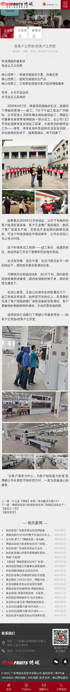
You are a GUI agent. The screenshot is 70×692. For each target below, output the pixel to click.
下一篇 (34, 504)
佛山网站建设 (60, 677)
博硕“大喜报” (13, 557)
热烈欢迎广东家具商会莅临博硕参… (27, 530)
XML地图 (33, 677)
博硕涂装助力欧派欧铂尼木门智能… (27, 543)
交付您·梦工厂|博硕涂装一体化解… (26, 539)
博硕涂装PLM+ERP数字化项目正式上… (29, 534)
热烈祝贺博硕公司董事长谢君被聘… (27, 566)
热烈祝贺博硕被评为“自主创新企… (26, 597)
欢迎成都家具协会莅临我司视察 (24, 584)
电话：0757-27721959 (21, 650)
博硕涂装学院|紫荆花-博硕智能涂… (26, 588)
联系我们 (8, 633)
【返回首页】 (9, 512)
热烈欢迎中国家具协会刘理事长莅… (27, 615)
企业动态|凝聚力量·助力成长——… (26, 606)
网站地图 (20, 677)
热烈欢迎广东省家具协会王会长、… (27, 548)
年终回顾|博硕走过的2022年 (22, 570)
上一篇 (30, 501)
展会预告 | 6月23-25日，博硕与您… (26, 579)
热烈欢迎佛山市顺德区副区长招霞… (27, 575)
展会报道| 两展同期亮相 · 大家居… (26, 593)
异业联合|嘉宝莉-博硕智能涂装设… (26, 602)
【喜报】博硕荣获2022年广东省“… (26, 561)
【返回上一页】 (10, 508)
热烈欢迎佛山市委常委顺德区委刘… (27, 552)
